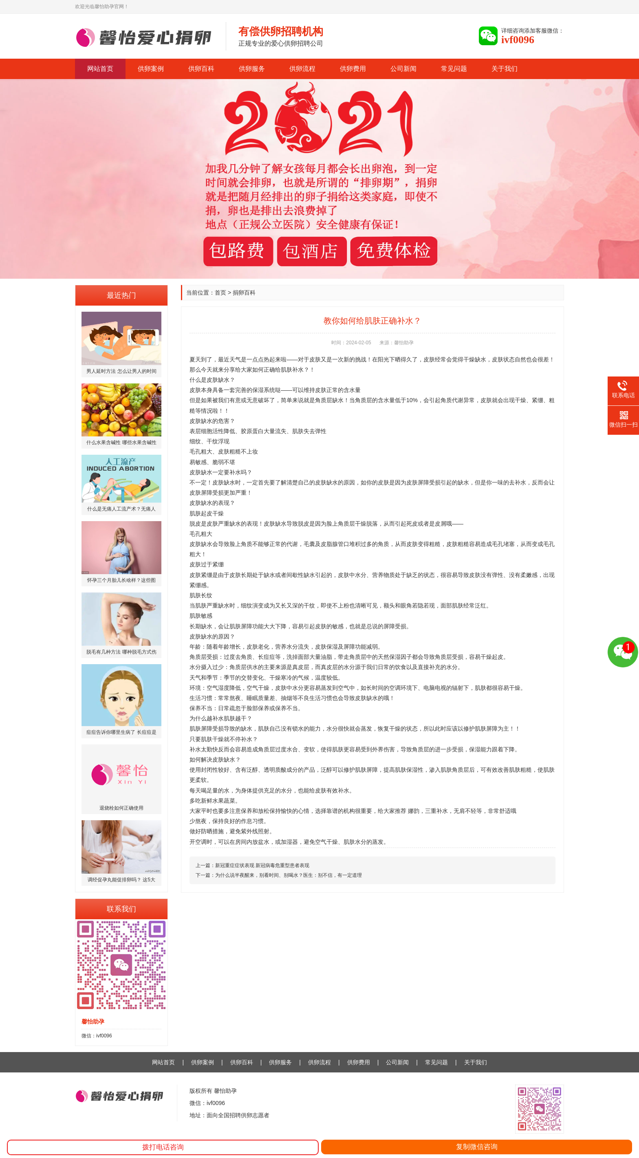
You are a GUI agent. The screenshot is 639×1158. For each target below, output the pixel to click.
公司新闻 (403, 68)
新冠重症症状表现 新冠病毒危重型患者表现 (262, 865)
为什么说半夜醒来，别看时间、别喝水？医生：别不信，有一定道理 (288, 875)
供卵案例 (151, 68)
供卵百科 (201, 68)
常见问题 (454, 68)
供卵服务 (252, 68)
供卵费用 (353, 68)
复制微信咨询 (477, 1147)
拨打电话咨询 (163, 1147)
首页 (220, 292)
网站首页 (100, 68)
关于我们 (504, 68)
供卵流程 (302, 68)
